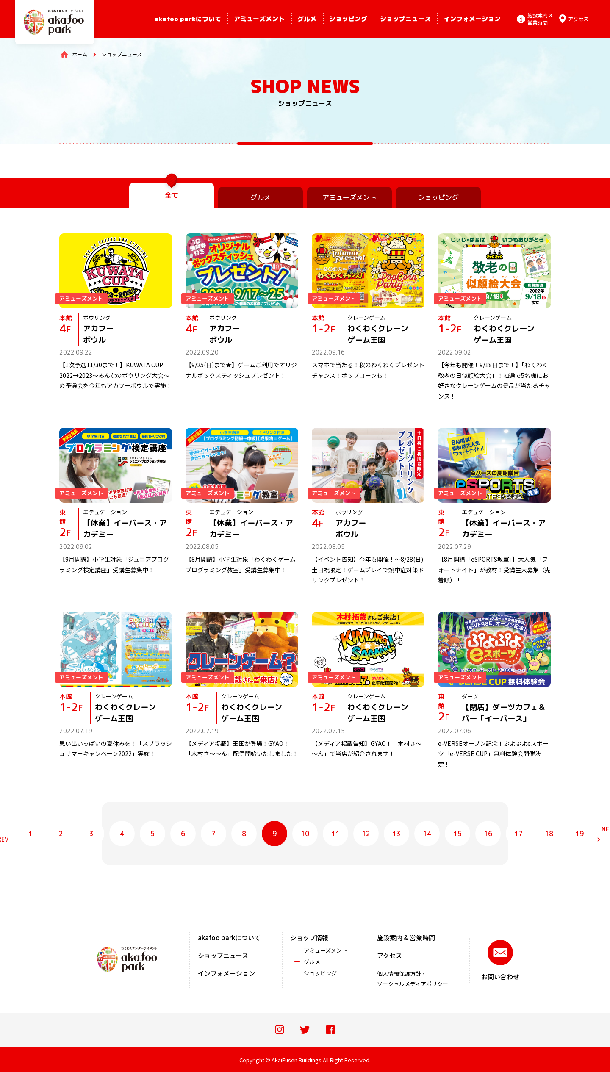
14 (427, 833)
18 (549, 833)
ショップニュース (405, 18)
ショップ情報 (309, 937)
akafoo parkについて (187, 18)
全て (171, 195)
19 (579, 833)
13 (396, 833)
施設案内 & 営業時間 (406, 937)
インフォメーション (472, 18)
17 (518, 833)
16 (488, 833)
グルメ (306, 18)
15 (457, 833)
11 (335, 833)
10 (305, 833)
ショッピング (348, 18)
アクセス (389, 955)
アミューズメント (259, 18)
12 (366, 833)
